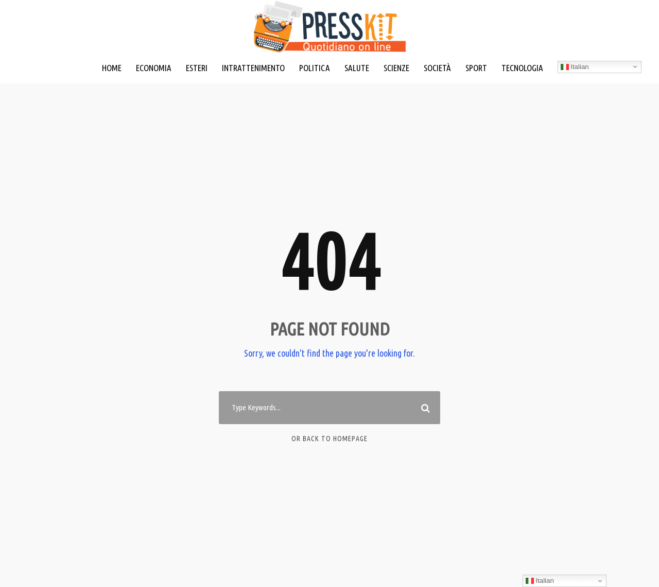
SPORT (476, 68)
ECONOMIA (153, 68)
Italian (575, 67)
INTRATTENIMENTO (253, 68)
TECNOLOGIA (522, 68)
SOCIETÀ (437, 68)
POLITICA (314, 68)
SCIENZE (396, 68)
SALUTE (356, 68)
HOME (112, 68)
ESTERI (196, 68)
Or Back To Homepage (329, 438)
